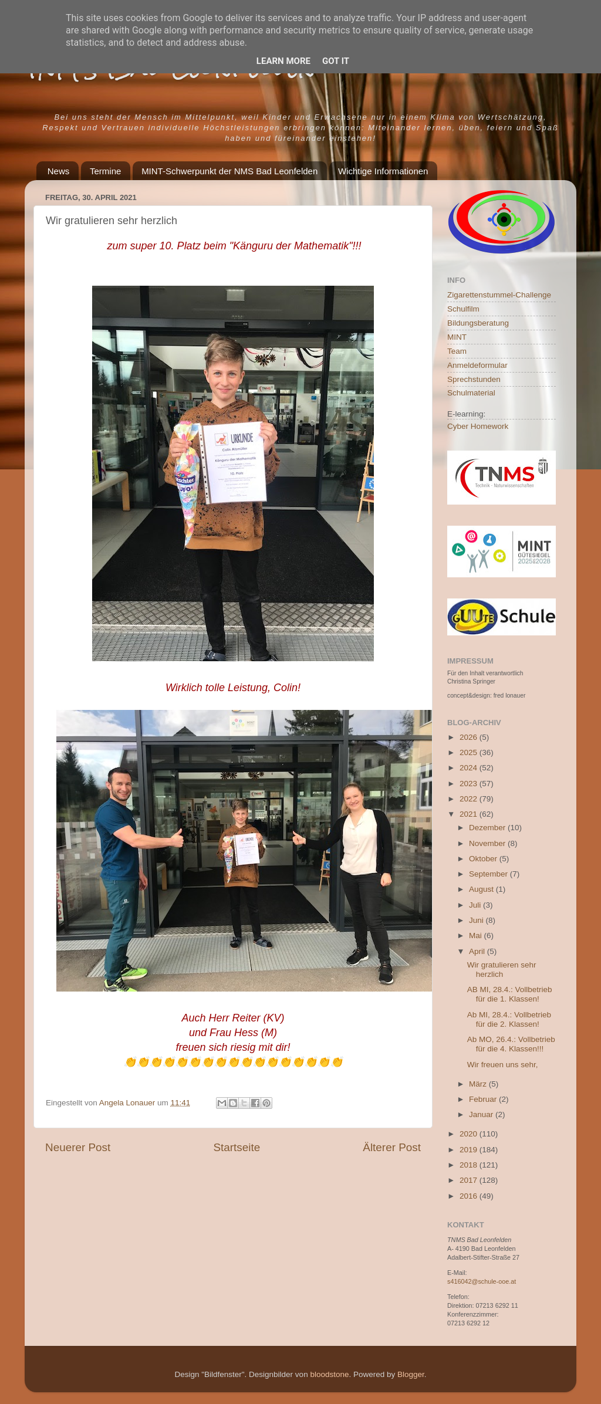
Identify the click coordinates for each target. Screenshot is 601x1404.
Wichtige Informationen (383, 171)
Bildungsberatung (478, 323)
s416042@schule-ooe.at (481, 1281)
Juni (477, 920)
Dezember (488, 827)
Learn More (283, 61)
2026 (470, 737)
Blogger (410, 1374)
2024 (470, 767)
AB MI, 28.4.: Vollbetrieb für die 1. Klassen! (509, 994)
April (478, 951)
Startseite (236, 1147)
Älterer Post (392, 1147)
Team (457, 351)
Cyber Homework (477, 426)
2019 (470, 1149)
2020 (470, 1133)
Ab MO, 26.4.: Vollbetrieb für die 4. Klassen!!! (511, 1044)
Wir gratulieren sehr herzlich (501, 969)
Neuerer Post (77, 1147)
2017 (470, 1180)
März (479, 1084)
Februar (484, 1099)
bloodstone (329, 1374)
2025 (470, 752)
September (489, 874)
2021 (470, 814)
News (59, 171)
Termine (105, 171)
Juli (476, 905)
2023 (470, 783)
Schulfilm (463, 309)
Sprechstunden (474, 379)
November (488, 843)
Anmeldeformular (477, 365)
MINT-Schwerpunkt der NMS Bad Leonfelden (229, 171)
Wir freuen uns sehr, (502, 1064)
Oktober (484, 858)
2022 (470, 798)
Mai (476, 935)
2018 (470, 1165)
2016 (470, 1196)
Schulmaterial (471, 392)
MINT (457, 337)
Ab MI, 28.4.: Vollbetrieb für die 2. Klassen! (509, 1019)
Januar (482, 1114)
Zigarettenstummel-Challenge (499, 294)
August (482, 889)
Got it (335, 61)
